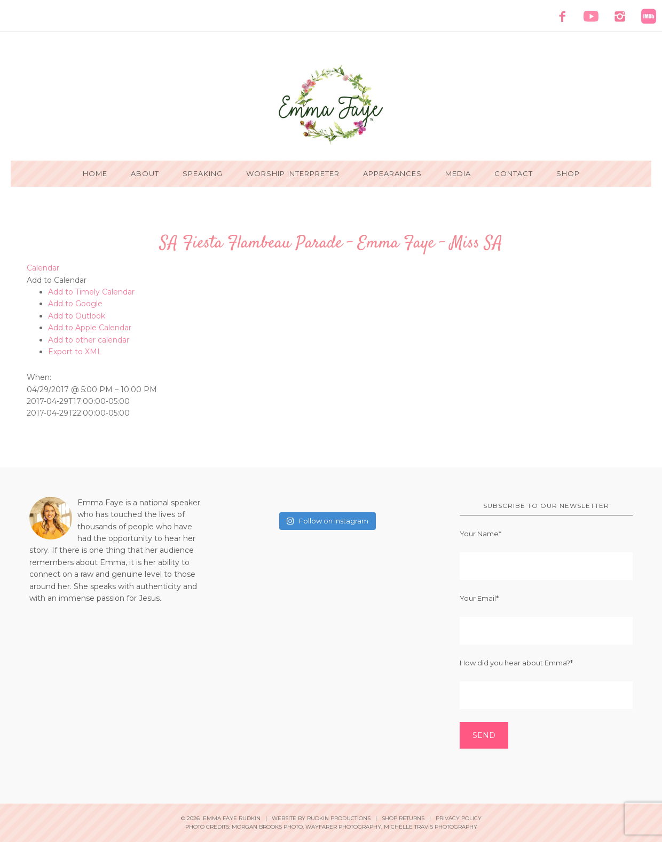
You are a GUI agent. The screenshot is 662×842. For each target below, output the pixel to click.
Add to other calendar (88, 340)
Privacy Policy (459, 818)
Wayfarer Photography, (343, 826)
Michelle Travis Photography (430, 826)
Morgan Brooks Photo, (268, 826)
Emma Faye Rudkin (331, 105)
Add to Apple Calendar (89, 327)
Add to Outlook (76, 316)
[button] (56, 280)
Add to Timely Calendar (91, 292)
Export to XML (75, 351)
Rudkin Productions (339, 818)
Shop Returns (403, 818)
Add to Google (75, 303)
